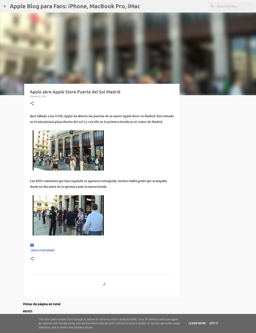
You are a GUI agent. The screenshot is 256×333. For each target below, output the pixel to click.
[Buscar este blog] (234, 6)
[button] (32, 103)
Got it (213, 323)
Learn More (197, 323)
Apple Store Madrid (42, 250)
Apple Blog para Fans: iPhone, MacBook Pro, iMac (75, 6)
